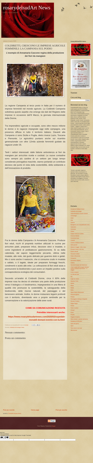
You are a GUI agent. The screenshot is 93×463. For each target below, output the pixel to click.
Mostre (72, 283)
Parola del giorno (75, 294)
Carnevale (73, 229)
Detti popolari (74, 244)
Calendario (73, 227)
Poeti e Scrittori (74, 308)
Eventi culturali (74, 251)
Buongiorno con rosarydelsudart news (80, 224)
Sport (72, 325)
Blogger (53, 426)
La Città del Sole (75, 274)
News (22, 327)
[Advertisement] (35, 394)
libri (71, 276)
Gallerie (72, 262)
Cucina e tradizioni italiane (77, 242)
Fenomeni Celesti (75, 253)
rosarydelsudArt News (26, 7)
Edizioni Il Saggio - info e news (78, 247)
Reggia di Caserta (75, 317)
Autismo (73, 222)
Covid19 (73, 240)
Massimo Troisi (74, 281)
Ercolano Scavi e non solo (77, 249)
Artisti (72, 218)
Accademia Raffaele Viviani (77, 209)
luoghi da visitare (75, 279)
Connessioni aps (75, 238)
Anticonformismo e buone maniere (79, 213)
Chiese (72, 231)
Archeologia (74, 215)
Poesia (72, 305)
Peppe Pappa (74, 303)
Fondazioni (73, 258)
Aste (72, 220)
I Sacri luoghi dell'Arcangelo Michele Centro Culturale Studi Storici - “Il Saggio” (80, 268)
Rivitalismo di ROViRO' (76, 321)
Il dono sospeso (75, 272)
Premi (72, 312)
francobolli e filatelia (76, 260)
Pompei (72, 310)
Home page (35, 410)
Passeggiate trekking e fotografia (79, 299)
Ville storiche (74, 330)
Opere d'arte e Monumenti (77, 292)
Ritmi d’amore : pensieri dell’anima (79, 319)
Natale (72, 287)
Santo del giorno (75, 323)
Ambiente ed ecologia (15, 327)
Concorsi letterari (75, 236)
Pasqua (72, 296)
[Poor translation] (6, 437)
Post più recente (8, 410)
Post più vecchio (61, 410)
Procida (72, 314)
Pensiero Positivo (75, 301)
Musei (72, 285)
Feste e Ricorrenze (75, 256)
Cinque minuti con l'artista (77, 233)
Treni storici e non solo (76, 328)
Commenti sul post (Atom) (14, 413)
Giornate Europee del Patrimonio (79, 265)
